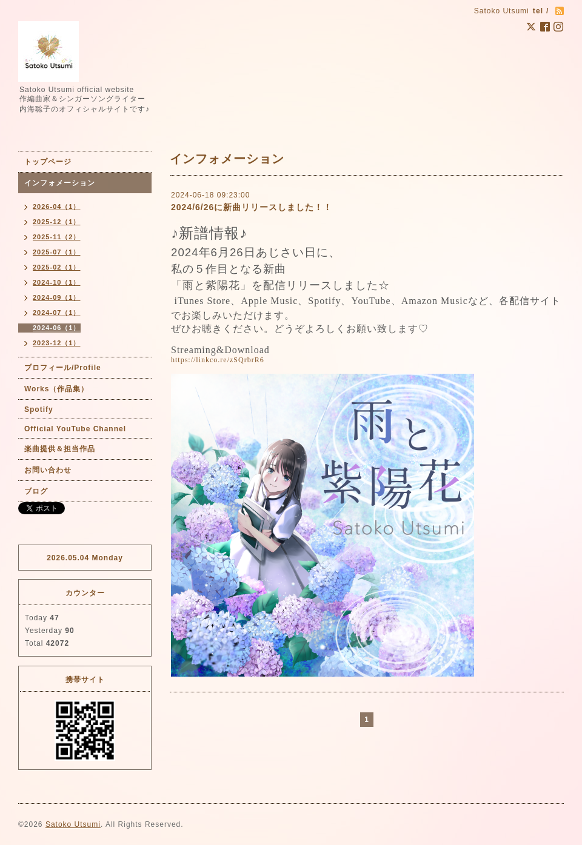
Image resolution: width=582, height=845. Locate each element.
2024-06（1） (57, 327)
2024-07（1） (57, 312)
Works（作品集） (56, 389)
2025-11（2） (57, 236)
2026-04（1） (57, 206)
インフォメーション (59, 183)
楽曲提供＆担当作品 (59, 449)
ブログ (36, 491)
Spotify (38, 409)
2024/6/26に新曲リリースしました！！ (251, 207)
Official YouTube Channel (75, 429)
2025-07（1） (57, 252)
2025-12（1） (57, 221)
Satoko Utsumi (73, 824)
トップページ (48, 161)
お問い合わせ (48, 470)
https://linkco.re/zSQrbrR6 (217, 360)
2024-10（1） (57, 282)
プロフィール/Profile (62, 367)
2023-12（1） (57, 342)
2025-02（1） (57, 267)
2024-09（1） (57, 297)
